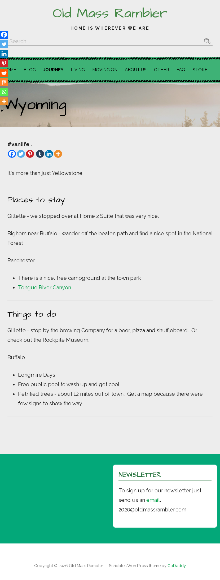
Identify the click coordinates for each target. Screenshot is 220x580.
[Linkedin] (49, 154)
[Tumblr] (40, 154)
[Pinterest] (30, 154)
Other (161, 69)
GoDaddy (177, 565)
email (153, 500)
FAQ (181, 69)
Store (200, 69)
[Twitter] (21, 154)
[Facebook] (12, 154)
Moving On (104, 69)
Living (78, 69)
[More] (58, 154)
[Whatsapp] (4, 92)
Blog (30, 69)
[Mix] (4, 82)
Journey (53, 69)
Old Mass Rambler (110, 13)
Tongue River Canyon (44, 287)
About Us (136, 69)
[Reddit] (4, 73)
